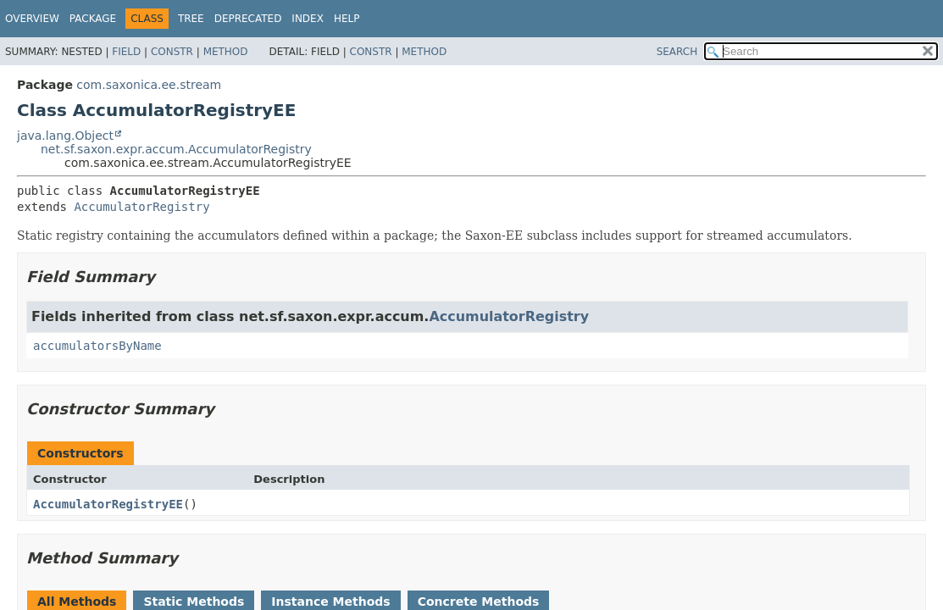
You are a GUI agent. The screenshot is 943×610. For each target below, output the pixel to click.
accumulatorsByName (97, 345)
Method (225, 52)
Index (307, 19)
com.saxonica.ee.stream (148, 85)
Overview (32, 19)
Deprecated (248, 19)
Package (92, 19)
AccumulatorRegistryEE (108, 504)
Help (347, 19)
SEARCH (677, 52)
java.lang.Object (65, 135)
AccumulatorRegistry (141, 207)
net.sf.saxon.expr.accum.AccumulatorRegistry (176, 149)
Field (126, 52)
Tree (191, 19)
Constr (172, 52)
